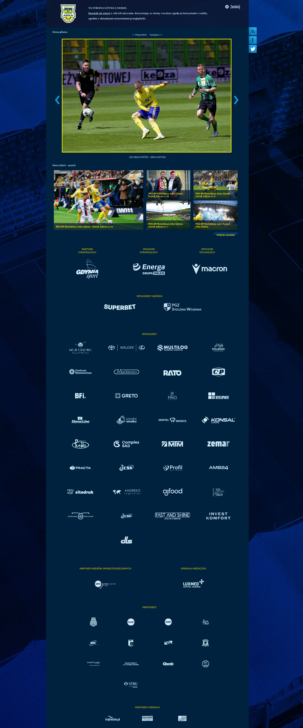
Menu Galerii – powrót (64, 165)
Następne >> (156, 34)
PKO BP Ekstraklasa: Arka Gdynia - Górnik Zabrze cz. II (213, 195)
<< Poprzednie (139, 34)
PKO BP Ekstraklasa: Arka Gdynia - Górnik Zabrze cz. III (166, 195)
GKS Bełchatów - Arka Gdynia (147, 157)
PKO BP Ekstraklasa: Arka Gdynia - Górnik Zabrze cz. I (166, 225)
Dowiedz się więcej (99, 13)
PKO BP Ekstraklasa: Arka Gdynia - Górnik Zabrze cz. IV (84, 226)
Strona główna (59, 32)
